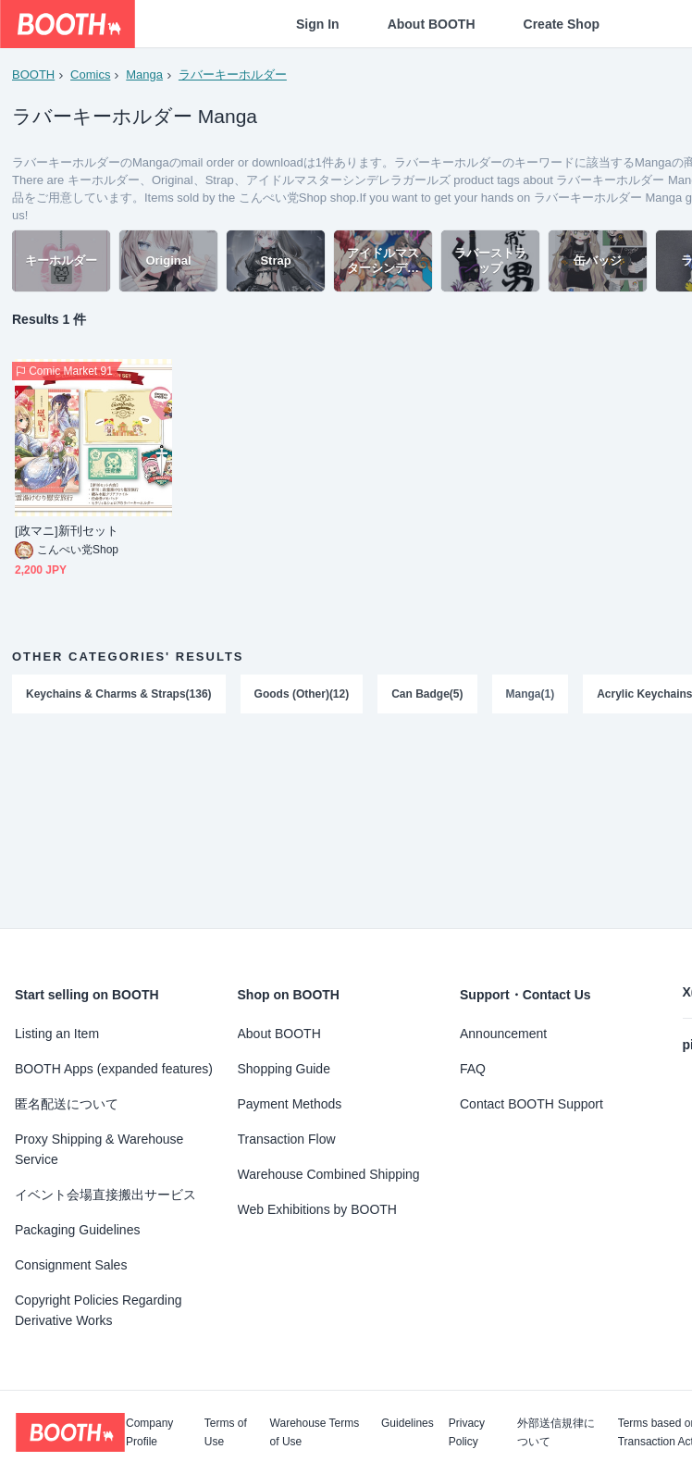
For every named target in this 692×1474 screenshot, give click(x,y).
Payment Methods (290, 1103)
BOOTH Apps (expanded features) (114, 1068)
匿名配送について (66, 1103)
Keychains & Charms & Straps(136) (119, 694)
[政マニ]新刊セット (66, 532)
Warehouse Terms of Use (315, 1432)
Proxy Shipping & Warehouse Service (99, 1149)
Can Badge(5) (427, 694)
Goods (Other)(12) (302, 694)
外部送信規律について (556, 1432)
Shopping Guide (284, 1068)
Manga (144, 74)
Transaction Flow (287, 1139)
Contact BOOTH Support (531, 1103)
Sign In (318, 24)
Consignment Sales (71, 1264)
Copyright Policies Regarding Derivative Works (98, 1310)
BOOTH (33, 74)
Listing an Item (57, 1033)
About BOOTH (432, 24)
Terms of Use (225, 1432)
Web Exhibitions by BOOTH (317, 1209)
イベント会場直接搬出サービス (105, 1194)
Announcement (503, 1033)
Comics (90, 74)
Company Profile (149, 1432)
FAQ (473, 1068)
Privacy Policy (467, 1432)
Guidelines (407, 1424)
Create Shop (561, 24)
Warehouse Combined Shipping (329, 1174)
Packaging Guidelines (77, 1229)
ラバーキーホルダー (233, 74)
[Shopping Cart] (648, 24)
